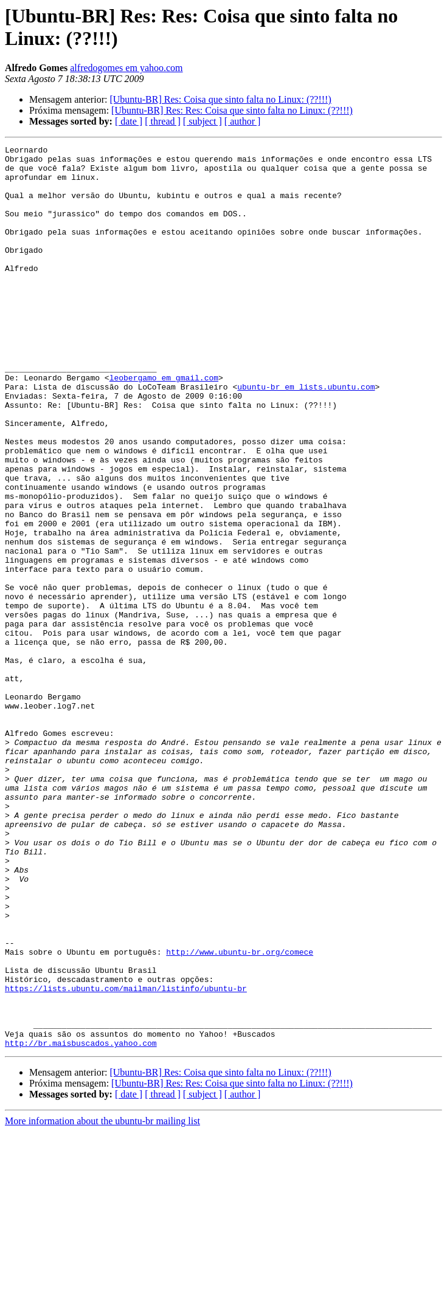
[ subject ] (202, 121)
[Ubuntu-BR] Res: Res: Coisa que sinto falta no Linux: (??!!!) (232, 110)
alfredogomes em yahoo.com (126, 68)
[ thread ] (163, 121)
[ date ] (128, 121)
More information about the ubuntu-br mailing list (102, 1301)
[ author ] (242, 121)
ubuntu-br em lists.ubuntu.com (306, 435)
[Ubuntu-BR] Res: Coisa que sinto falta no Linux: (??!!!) (220, 99)
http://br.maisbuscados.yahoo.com (81, 1223)
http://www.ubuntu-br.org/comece (239, 1113)
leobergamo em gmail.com (163, 424)
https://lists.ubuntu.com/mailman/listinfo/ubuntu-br (126, 1157)
